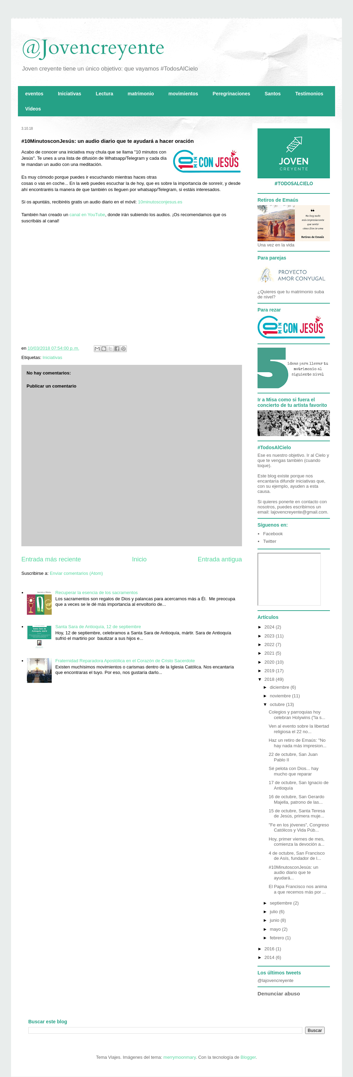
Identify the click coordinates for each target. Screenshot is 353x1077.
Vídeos (33, 109)
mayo (276, 929)
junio (275, 920)
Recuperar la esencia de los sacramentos (96, 592)
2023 (270, 635)
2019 (270, 670)
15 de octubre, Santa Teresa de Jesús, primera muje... (297, 813)
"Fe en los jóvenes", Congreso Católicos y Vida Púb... (299, 827)
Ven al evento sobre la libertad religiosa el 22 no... (299, 729)
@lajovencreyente (275, 980)
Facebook (273, 533)
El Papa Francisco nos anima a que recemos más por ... (298, 889)
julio (274, 911)
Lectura (104, 93)
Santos (273, 93)
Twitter (269, 541)
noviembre (281, 695)
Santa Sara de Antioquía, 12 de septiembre (98, 626)
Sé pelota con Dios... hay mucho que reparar (294, 771)
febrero (277, 937)
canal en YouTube (86, 214)
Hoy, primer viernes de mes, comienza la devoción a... (296, 841)
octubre (278, 704)
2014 (270, 957)
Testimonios (309, 93)
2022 (270, 644)
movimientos (183, 93)
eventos (34, 93)
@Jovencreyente (93, 47)
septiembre (281, 903)
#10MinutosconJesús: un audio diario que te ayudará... (293, 872)
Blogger (248, 1057)
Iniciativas (69, 93)
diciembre (280, 687)
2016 (270, 948)
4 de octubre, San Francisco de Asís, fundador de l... (297, 856)
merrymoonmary (179, 1057)
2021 (270, 653)
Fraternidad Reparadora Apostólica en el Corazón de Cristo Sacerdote (125, 660)
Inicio (139, 559)
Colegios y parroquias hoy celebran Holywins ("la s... (297, 714)
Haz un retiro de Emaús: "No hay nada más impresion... (297, 743)
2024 (270, 627)
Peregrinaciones (231, 93)
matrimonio (141, 93)
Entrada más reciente (51, 559)
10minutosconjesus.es (160, 201)
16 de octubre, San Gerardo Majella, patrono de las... (296, 799)
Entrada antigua (220, 559)
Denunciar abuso (279, 993)
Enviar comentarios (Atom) (76, 573)
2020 (270, 662)
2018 (270, 679)
